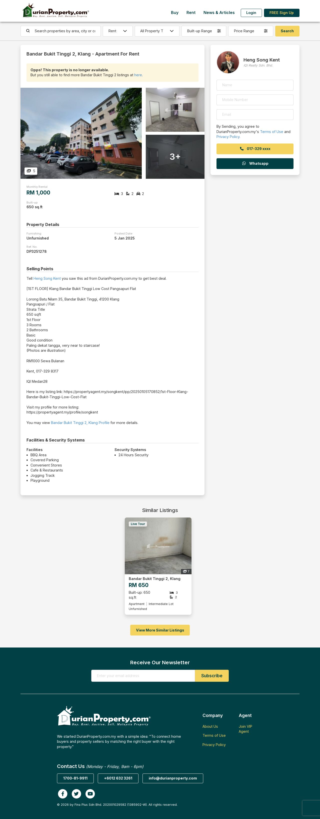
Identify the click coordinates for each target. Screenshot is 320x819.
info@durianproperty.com (173, 778)
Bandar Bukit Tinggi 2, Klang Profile (80, 422)
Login (251, 12)
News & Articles (219, 12)
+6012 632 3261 (118, 778)
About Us (210, 726)
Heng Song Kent (47, 278)
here (138, 75)
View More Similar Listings (160, 630)
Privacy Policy (228, 136)
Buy (174, 12)
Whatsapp (255, 163)
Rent (191, 12)
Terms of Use (271, 132)
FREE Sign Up (282, 12)
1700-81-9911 (75, 778)
